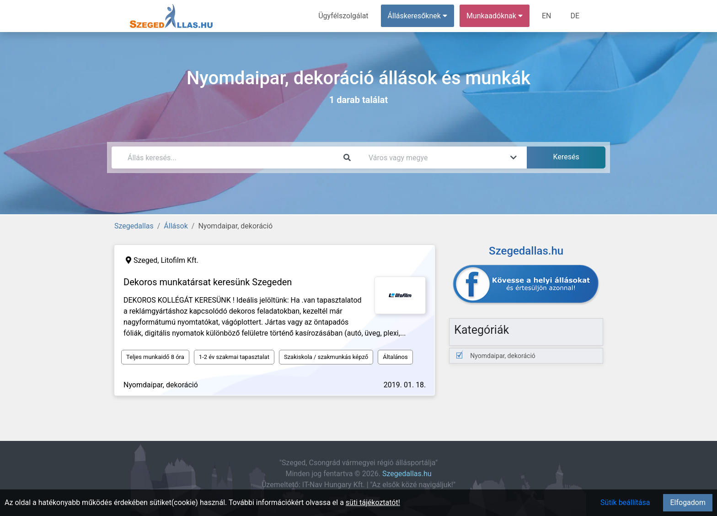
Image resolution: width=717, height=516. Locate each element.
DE (574, 15)
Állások (175, 226)
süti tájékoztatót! (373, 502)
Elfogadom (688, 502)
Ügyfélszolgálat (343, 15)
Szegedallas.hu (407, 473)
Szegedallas (134, 226)
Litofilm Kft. (179, 260)
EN (546, 15)
